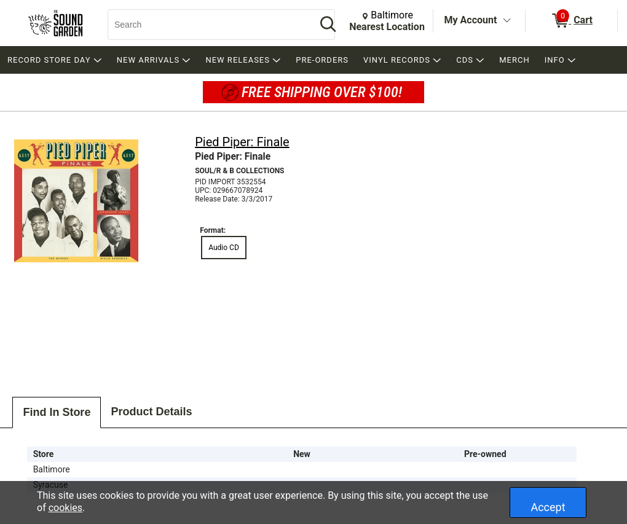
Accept (547, 507)
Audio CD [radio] (223, 247)
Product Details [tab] (151, 411)
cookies (65, 508)
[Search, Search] (206, 24)
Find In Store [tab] (56, 412)
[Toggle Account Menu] (506, 21)
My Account (470, 20)
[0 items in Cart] (571, 21)
